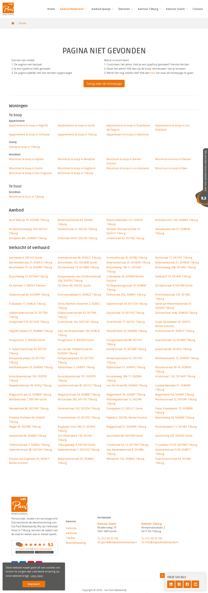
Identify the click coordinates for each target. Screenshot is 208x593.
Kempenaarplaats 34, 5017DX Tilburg (27, 360)
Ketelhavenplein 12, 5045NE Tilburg (177, 358)
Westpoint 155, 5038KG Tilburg (125, 458)
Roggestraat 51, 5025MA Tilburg (126, 426)
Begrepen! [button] (34, 584)
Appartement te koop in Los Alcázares (172, 127)
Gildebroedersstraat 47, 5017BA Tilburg (77, 315)
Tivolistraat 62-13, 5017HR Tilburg (127, 445)
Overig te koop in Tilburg (24, 147)
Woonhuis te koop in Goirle (25, 168)
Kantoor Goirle (177, 9)
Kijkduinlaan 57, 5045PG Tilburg (125, 367)
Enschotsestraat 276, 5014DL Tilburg (173, 297)
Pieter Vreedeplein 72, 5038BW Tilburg (174, 410)
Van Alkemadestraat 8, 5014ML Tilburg (125, 452)
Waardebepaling (76, 543)
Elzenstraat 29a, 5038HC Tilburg (126, 294)
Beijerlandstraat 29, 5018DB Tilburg (128, 262)
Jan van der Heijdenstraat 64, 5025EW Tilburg (75, 351)
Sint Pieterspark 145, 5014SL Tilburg (75, 438)
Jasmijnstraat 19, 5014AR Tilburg (126, 349)
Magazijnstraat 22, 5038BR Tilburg (30, 394)
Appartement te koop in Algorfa (28, 125)
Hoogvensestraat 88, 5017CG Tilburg (124, 342)
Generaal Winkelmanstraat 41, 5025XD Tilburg (173, 306)
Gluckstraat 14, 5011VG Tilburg (125, 313)
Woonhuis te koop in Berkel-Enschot (124, 161)
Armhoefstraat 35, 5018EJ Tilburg (126, 257)
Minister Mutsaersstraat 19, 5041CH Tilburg (123, 231)
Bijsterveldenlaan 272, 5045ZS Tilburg (124, 222)
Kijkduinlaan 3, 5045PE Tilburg (76, 367)
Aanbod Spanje (102, 9)
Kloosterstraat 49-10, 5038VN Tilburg (173, 369)
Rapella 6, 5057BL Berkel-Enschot (126, 417)
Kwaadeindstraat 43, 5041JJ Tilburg (30, 385)
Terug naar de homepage (104, 83)
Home (51, 9)
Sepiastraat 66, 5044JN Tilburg (27, 435)
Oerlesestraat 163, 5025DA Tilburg (79, 408)
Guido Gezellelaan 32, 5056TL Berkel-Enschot (173, 324)
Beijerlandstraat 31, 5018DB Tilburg (177, 262)
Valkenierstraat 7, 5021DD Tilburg (78, 449)
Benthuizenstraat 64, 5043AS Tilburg (75, 222)
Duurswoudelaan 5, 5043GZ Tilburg (79, 294)
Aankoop (71, 533)
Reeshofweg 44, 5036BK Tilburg (174, 417)
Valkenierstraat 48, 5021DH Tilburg (30, 449)
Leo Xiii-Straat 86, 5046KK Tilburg (126, 385)
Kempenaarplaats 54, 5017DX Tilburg (75, 360)
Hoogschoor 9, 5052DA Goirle (76, 340)
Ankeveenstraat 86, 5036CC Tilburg (79, 257)
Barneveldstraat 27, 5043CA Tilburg (30, 262)
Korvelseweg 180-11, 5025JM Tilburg (123, 378)
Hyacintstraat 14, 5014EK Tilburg (175, 340)
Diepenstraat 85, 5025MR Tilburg (29, 294)
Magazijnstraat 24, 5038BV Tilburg (79, 394)
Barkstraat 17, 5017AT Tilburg (173, 257)
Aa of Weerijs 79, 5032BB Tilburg (29, 220)
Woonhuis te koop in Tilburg (75, 173)
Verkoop (71, 528)
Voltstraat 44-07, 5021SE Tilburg (77, 238)
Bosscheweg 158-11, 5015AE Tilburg (123, 269)
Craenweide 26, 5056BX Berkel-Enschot (125, 278)
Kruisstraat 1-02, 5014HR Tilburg (175, 376)
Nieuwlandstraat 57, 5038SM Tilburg (172, 231)
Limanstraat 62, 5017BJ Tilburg (125, 238)
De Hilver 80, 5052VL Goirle (74, 285)
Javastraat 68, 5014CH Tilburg (173, 349)
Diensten (125, 9)
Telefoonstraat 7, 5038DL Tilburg (29, 445)
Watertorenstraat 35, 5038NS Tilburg (76, 461)
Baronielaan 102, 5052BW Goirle (77, 262)
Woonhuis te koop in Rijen (171, 168)
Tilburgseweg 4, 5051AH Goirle (76, 445)
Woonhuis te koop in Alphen (26, 159)
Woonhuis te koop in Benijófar (76, 159)
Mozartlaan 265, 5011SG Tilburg (77, 399)
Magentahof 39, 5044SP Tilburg (125, 394)
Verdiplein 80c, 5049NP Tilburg (28, 238)
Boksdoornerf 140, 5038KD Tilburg (176, 220)
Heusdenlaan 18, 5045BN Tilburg (126, 331)
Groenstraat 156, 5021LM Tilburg (78, 322)
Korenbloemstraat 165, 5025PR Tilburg (28, 378)
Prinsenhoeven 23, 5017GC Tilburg (79, 417)
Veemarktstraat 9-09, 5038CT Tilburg (173, 452)
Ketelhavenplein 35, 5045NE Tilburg (31, 367)
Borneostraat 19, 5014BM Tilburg (78, 267)
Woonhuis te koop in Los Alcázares (127, 168)
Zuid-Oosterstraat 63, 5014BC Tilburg (173, 461)
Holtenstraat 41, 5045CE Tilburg (174, 331)
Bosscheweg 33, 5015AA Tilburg (28, 276)
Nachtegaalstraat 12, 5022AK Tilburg (124, 401)
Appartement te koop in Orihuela (29, 134)
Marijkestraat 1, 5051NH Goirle (28, 399)
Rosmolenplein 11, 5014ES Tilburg (176, 426)
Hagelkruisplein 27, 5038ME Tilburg (31, 331)
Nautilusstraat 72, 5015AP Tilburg (176, 399)
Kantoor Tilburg (149, 9)
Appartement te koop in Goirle (76, 125)
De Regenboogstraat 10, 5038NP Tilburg (126, 287)
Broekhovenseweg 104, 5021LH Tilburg (28, 231)
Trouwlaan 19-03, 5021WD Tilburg (176, 445)
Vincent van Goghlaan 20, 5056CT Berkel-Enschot (29, 461)
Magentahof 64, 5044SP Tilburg (174, 394)
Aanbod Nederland (73, 9)
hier (152, 73)
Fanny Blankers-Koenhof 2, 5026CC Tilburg (79, 306)
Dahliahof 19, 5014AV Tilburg (173, 276)
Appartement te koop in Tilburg (77, 134)
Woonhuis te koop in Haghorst (77, 168)
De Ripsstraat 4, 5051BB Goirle (174, 285)
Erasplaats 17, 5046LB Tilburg (27, 303)
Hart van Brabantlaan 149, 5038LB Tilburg (79, 333)
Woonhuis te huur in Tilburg (26, 196)
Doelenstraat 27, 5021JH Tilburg (77, 229)
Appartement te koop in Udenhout (127, 134)
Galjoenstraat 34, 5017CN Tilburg (126, 303)
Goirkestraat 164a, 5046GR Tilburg (176, 313)
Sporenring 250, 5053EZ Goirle (173, 435)
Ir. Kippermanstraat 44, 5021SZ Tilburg (28, 351)
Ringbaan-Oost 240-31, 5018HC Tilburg (77, 429)
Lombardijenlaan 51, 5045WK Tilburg (173, 387)
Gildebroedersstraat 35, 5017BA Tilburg (28, 315)
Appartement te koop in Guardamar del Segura (128, 127)
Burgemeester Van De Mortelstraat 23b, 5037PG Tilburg (79, 278)
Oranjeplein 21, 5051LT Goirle (124, 408)
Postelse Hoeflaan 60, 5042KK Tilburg (27, 420)
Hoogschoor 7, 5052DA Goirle (27, 340)
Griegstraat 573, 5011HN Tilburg (29, 322)
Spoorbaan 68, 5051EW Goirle (124, 435)
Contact (198, 9)
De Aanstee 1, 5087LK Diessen (27, 285)
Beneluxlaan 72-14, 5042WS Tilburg (30, 267)
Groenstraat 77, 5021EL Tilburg (125, 322)
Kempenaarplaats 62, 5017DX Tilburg (124, 360)
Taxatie (70, 538)
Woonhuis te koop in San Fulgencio (30, 173)
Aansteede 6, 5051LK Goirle (25, 257)
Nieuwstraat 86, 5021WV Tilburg (29, 408)
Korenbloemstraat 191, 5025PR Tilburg (77, 378)
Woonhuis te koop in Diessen (173, 159)
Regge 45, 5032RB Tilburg (25, 426)
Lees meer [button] (37, 576)
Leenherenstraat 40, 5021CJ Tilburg (79, 385)
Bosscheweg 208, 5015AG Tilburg (175, 267)
